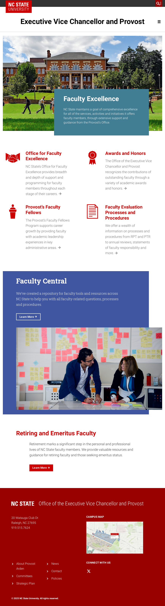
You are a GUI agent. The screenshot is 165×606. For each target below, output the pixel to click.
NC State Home (20, 3)
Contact (56, 571)
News (55, 563)
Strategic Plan (25, 583)
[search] (158, 3)
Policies (56, 578)
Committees (24, 576)
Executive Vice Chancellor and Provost (82, 21)
